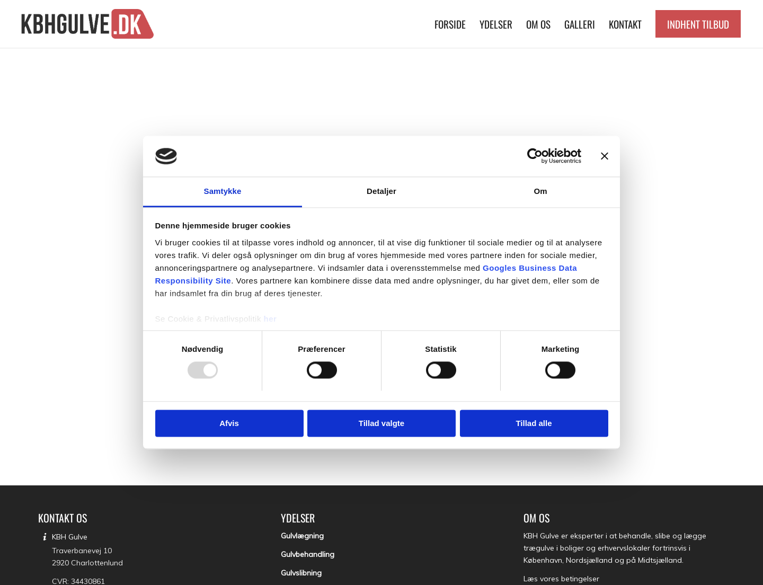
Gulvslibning (301, 573)
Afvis (229, 423)
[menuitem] (450, 24)
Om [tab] (540, 191)
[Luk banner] (604, 156)
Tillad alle (534, 423)
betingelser (580, 578)
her (270, 318)
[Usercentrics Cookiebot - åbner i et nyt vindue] (535, 156)
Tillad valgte (381, 423)
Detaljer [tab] (381, 191)
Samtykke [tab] (223, 191)
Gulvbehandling (307, 554)
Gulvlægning (302, 535)
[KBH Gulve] (89, 24)
